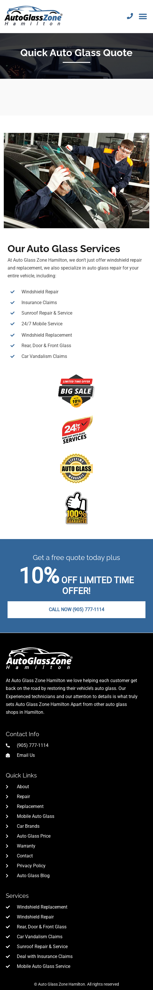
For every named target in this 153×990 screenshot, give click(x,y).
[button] (142, 16)
